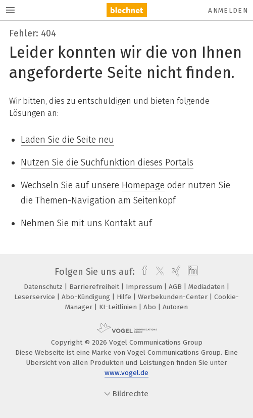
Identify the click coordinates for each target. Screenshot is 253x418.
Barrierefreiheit (95, 286)
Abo (150, 307)
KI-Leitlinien (119, 307)
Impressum (145, 286)
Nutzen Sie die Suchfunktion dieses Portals (107, 162)
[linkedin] (191, 271)
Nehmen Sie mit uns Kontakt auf (86, 223)
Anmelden (228, 10)
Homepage (143, 185)
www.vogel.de (126, 372)
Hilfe (125, 296)
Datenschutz (44, 286)
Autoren (175, 307)
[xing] (175, 271)
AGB (176, 286)
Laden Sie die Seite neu (67, 139)
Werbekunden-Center (174, 296)
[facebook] (142, 271)
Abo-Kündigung (87, 296)
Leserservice (35, 296)
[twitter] (157, 271)
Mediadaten (207, 286)
